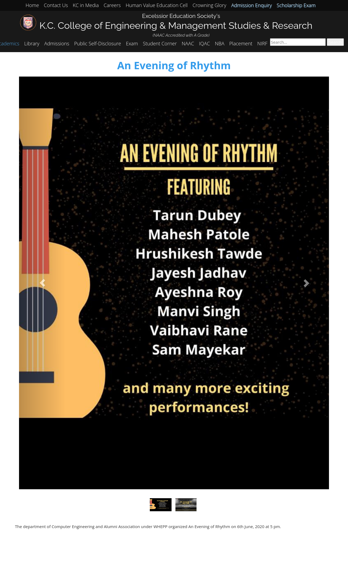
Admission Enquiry (251, 5)
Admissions (56, 43)
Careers (112, 5)
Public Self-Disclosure (97, 43)
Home (32, 5)
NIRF (262, 43)
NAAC (188, 43)
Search (335, 42)
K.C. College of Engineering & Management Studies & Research (175, 25)
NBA (219, 43)
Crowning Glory (209, 5)
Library (31, 43)
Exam (132, 43)
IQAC (204, 43)
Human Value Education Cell (157, 5)
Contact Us (56, 5)
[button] (42, 283)
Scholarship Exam (296, 5)
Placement (240, 43)
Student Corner (160, 43)
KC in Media (86, 5)
